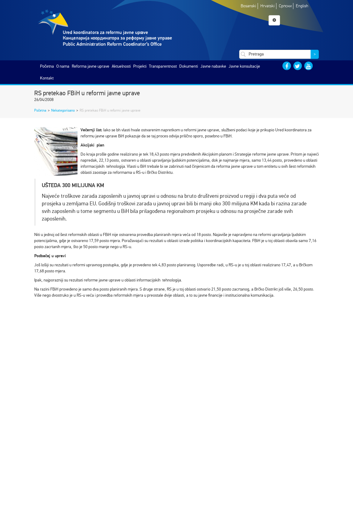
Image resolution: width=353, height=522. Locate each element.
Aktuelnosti (121, 66)
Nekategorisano (63, 110)
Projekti (140, 66)
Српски (285, 5)
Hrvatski (267, 5)
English (302, 5)
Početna (47, 66)
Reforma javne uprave (90, 66)
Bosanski (248, 5)
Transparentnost (163, 66)
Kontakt (47, 78)
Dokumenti (188, 66)
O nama (62, 66)
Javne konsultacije (244, 66)
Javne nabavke (213, 66)
